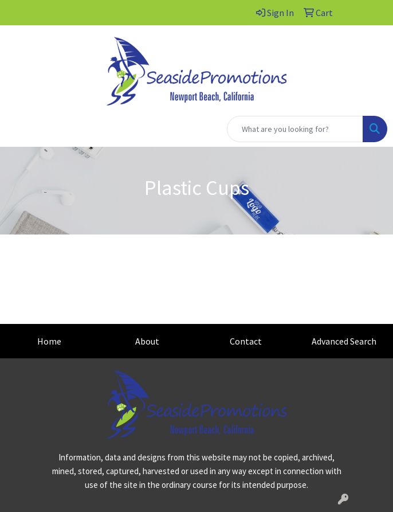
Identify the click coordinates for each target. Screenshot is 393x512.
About (147, 341)
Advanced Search (344, 341)
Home (49, 341)
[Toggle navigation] (18, 129)
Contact (246, 341)
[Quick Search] (295, 129)
